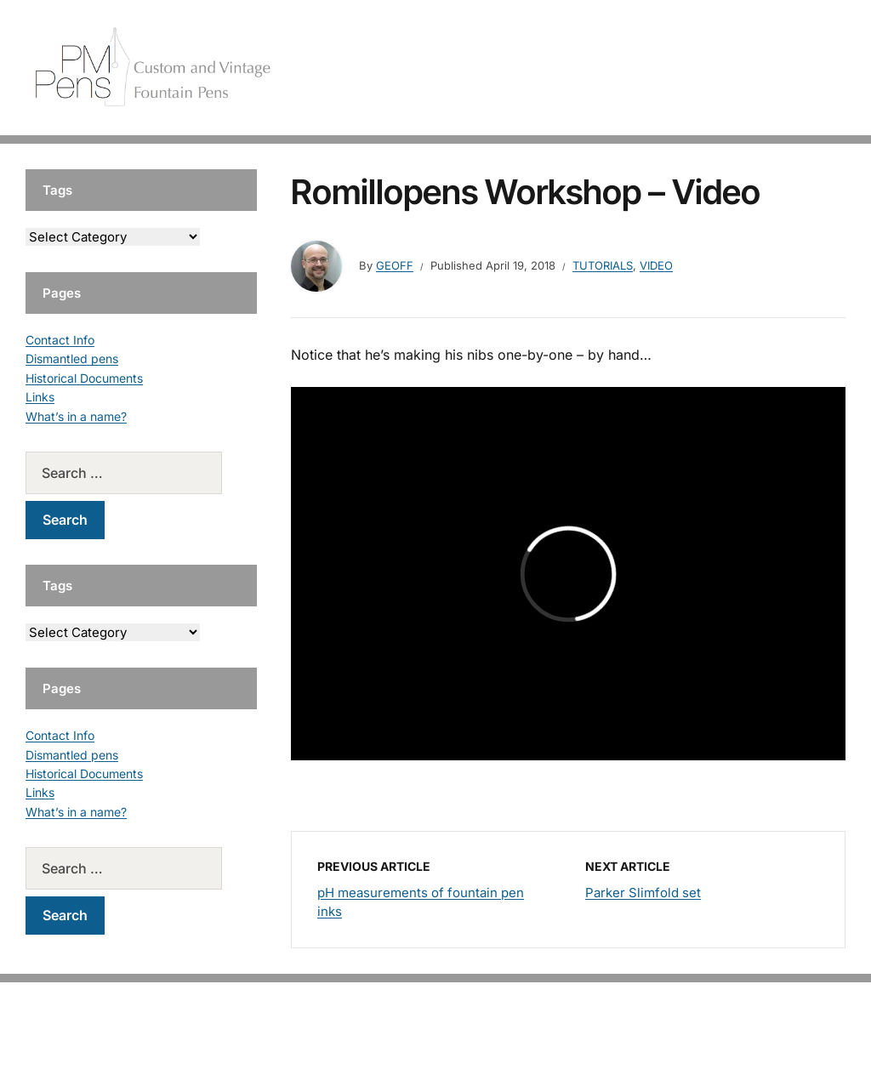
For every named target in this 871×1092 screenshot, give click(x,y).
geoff (394, 265)
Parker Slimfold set (643, 892)
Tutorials (802, 68)
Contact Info (60, 340)
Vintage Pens (714, 68)
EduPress (471, 1051)
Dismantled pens (72, 358)
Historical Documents (84, 378)
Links (40, 397)
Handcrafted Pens (598, 68)
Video (656, 265)
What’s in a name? (76, 416)
